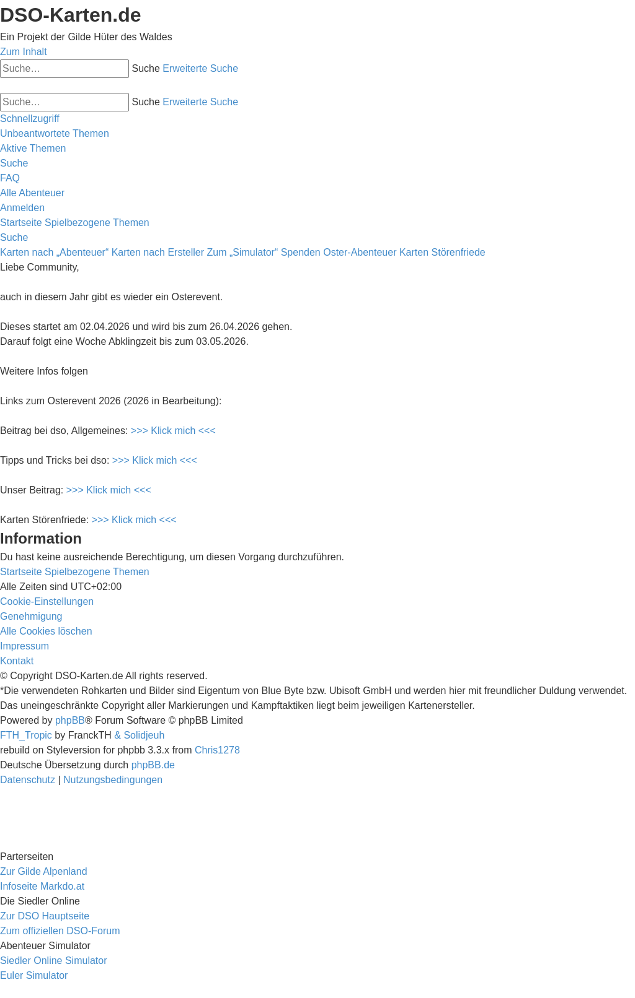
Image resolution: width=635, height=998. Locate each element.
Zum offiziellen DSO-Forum (60, 931)
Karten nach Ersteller (158, 252)
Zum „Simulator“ (242, 252)
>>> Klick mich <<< (173, 430)
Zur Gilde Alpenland (43, 871)
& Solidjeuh (139, 735)
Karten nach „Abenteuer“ (54, 252)
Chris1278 (217, 750)
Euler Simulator (34, 975)
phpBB (70, 720)
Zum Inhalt (23, 51)
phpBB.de (153, 765)
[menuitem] (54, 133)
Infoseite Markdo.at (42, 886)
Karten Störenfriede (442, 252)
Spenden (301, 252)
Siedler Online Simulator (53, 960)
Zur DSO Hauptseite (44, 916)
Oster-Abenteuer (359, 252)
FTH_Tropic (26, 735)
